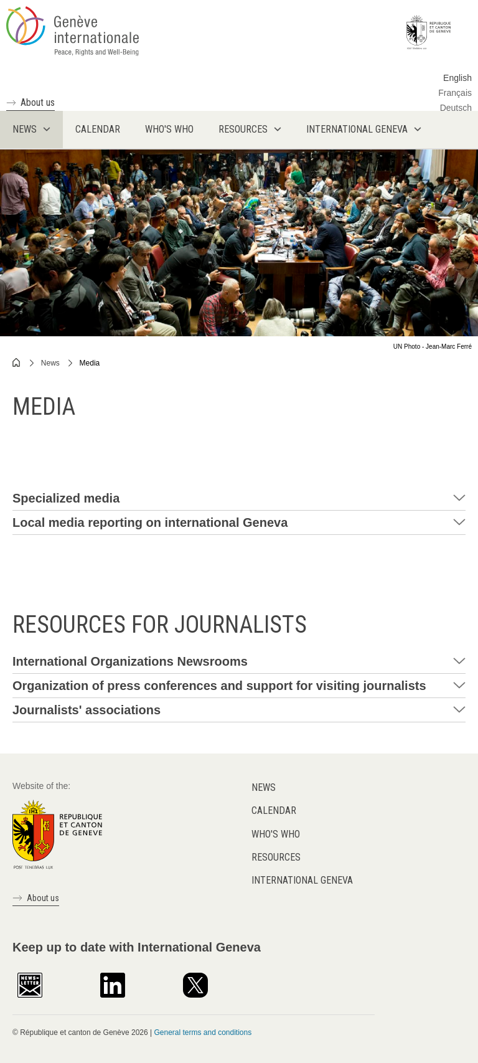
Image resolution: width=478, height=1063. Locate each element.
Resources (276, 857)
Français (455, 93)
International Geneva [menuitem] (357, 129)
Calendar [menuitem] (97, 129)
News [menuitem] (24, 129)
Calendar (273, 810)
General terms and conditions (202, 1032)
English (457, 78)
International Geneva (302, 880)
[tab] (239, 498)
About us (38, 102)
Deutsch (456, 108)
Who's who (275, 834)
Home (16, 362)
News (50, 363)
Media (90, 363)
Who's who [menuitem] (169, 129)
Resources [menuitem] (243, 129)
